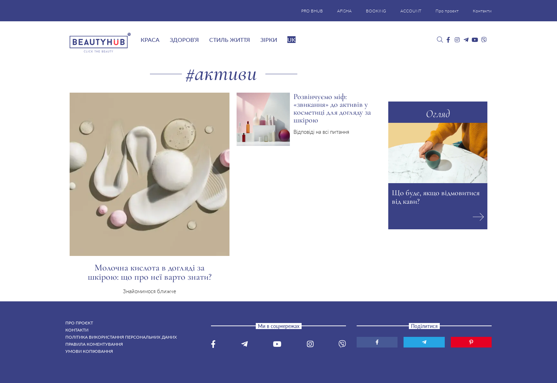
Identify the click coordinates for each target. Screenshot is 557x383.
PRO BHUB (312, 10)
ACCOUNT (410, 10)
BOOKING (376, 10)
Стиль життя (229, 39)
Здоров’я (184, 39)
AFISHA (344, 10)
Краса (150, 39)
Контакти (482, 10)
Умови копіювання (89, 351)
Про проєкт (447, 10)
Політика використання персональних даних (121, 337)
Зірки (268, 39)
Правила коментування (94, 344)
